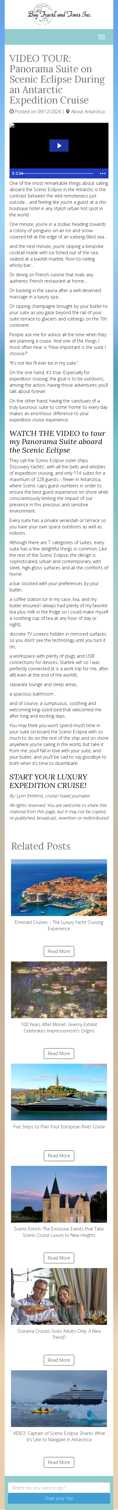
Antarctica (95, 112)
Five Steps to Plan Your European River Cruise (59, 1097)
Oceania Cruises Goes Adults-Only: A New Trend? (59, 1304)
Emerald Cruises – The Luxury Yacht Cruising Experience (59, 895)
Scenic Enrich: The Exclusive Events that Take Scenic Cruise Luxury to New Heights (59, 1202)
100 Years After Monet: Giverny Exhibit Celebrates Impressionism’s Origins (59, 997)
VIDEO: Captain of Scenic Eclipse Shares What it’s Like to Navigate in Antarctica (59, 1406)
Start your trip (59, 1498)
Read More (59, 951)
